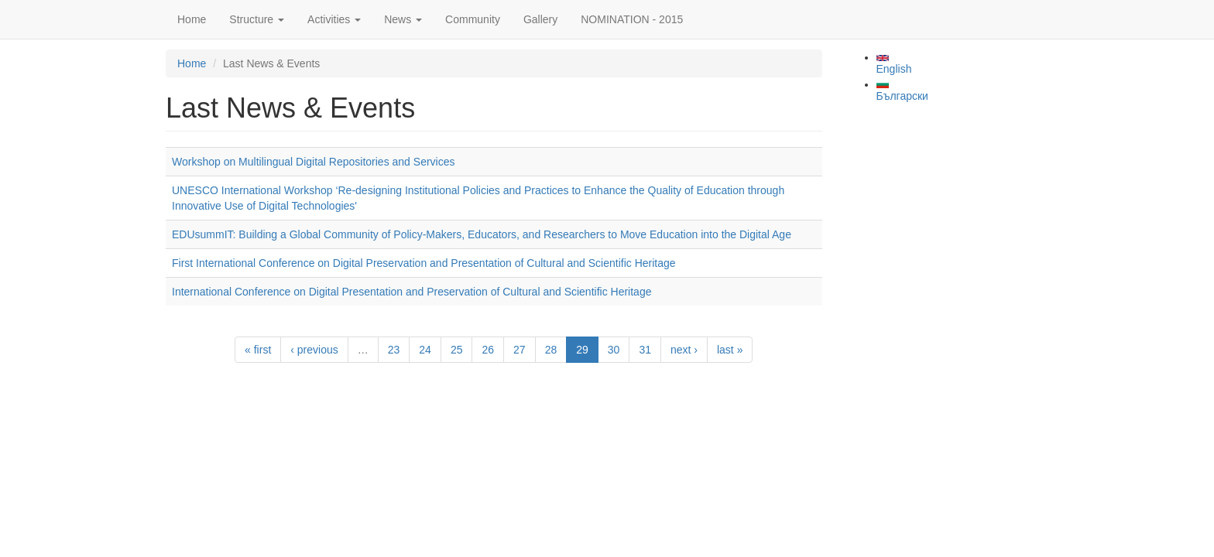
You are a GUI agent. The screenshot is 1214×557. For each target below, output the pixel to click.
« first (258, 349)
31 (645, 349)
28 (551, 349)
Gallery (540, 19)
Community (472, 19)
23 (394, 349)
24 (425, 349)
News (403, 19)
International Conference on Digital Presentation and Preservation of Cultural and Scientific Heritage (411, 291)
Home (191, 19)
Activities (334, 19)
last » (729, 349)
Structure (256, 19)
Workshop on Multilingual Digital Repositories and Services (313, 161)
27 (519, 349)
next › (684, 349)
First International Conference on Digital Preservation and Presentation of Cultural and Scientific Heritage (424, 263)
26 (488, 349)
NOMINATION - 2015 (632, 19)
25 (457, 349)
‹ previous (314, 349)
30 (614, 349)
